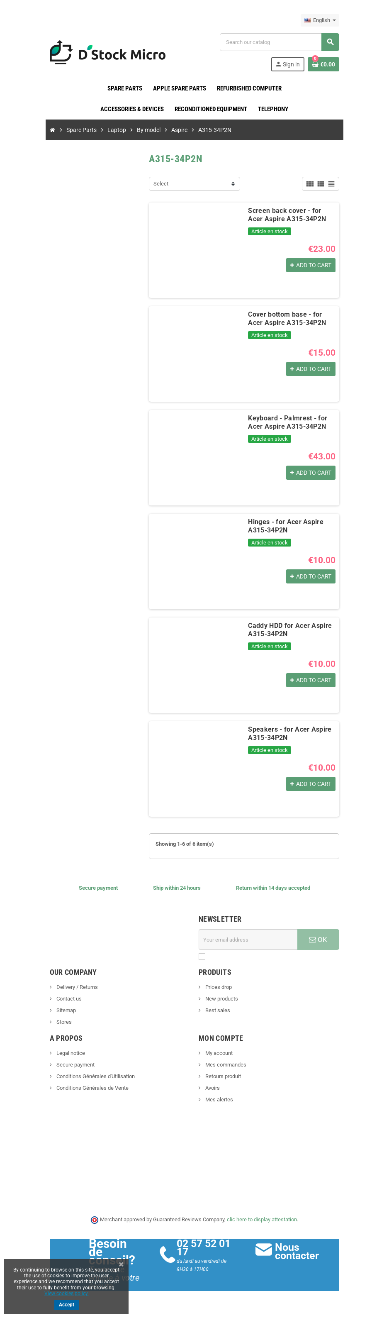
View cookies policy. (66, 1293)
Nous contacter (297, 1251)
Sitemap (65, 1010)
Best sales (217, 1010)
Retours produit (222, 1076)
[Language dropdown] (320, 20)
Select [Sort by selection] (160, 184)
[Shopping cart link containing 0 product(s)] (324, 64)
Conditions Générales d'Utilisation (94, 1076)
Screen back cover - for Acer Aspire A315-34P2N (287, 215)
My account (218, 1053)
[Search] (279, 42)
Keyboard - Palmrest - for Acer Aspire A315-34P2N (287, 422)
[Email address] (248, 939)
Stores (63, 1022)
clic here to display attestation (262, 1219)
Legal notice (70, 1053)
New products (221, 999)
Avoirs (212, 1088)
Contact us (68, 999)
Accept (66, 1305)
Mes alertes (218, 1099)
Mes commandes (225, 1065)
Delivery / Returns (76, 987)
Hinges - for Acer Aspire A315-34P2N (285, 526)
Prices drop (218, 987)
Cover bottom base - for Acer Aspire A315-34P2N (287, 318)
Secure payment (74, 1065)
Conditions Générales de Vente (91, 1088)
